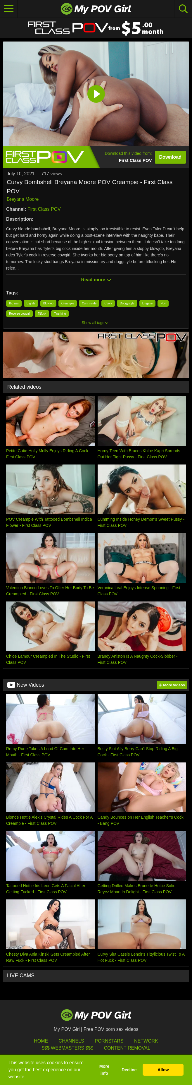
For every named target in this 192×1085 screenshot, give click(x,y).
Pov (162, 303)
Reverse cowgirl (19, 313)
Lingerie (147, 303)
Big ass (14, 303)
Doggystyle (127, 303)
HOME (41, 1040)
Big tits (31, 303)
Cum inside (89, 303)
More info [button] (104, 1070)
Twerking (60, 313)
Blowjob (48, 303)
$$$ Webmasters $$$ (67, 1047)
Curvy (108, 303)
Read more (96, 279)
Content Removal (127, 1047)
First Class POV (44, 209)
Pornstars (109, 1040)
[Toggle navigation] (9, 9)
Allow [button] (163, 1069)
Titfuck (42, 313)
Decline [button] (129, 1069)
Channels (71, 1040)
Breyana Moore (23, 199)
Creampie (67, 303)
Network (146, 1040)
